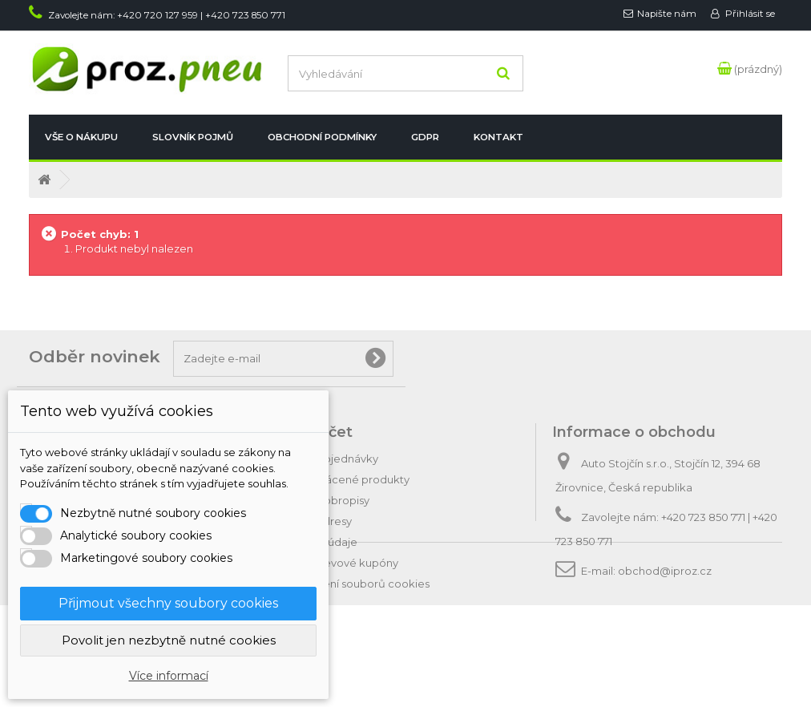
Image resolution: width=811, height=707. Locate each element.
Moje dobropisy (328, 500)
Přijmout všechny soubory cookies (168, 603)
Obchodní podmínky (322, 137)
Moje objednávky (333, 458)
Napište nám (666, 13)
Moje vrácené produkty (349, 479)
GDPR (425, 137)
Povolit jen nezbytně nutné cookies (169, 640)
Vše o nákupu (81, 137)
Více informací (168, 676)
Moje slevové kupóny (343, 562)
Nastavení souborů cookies (359, 583)
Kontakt (498, 137)
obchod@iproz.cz (665, 570)
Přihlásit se (749, 13)
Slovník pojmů (192, 137)
